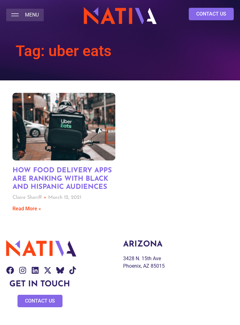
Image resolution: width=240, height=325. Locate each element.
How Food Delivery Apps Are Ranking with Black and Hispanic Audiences (62, 179)
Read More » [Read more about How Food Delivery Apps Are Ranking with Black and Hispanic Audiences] (26, 209)
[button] (25, 15)
